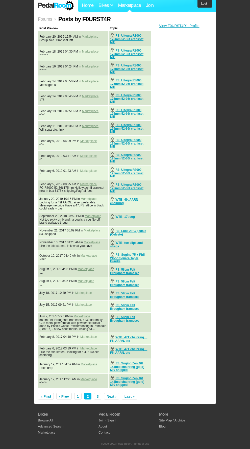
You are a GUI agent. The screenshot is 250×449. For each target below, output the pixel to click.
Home (87, 5)
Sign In (112, 420)
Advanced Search (50, 426)
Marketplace (129, 5)
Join (150, 5)
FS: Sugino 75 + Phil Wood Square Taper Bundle (127, 258)
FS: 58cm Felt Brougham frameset (124, 271)
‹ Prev (64, 396)
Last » (129, 396)
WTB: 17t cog (125, 217)
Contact (104, 432)
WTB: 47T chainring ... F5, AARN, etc (128, 339)
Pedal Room (56, 6)
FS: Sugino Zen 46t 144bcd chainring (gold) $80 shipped (127, 367)
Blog (162, 426)
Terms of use (141, 443)
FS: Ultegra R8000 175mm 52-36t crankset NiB (126, 39)
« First (46, 396)
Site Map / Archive (172, 420)
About (102, 426)
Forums (45, 19)
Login (204, 3)
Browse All (45, 420)
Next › (111, 396)
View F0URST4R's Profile (179, 26)
